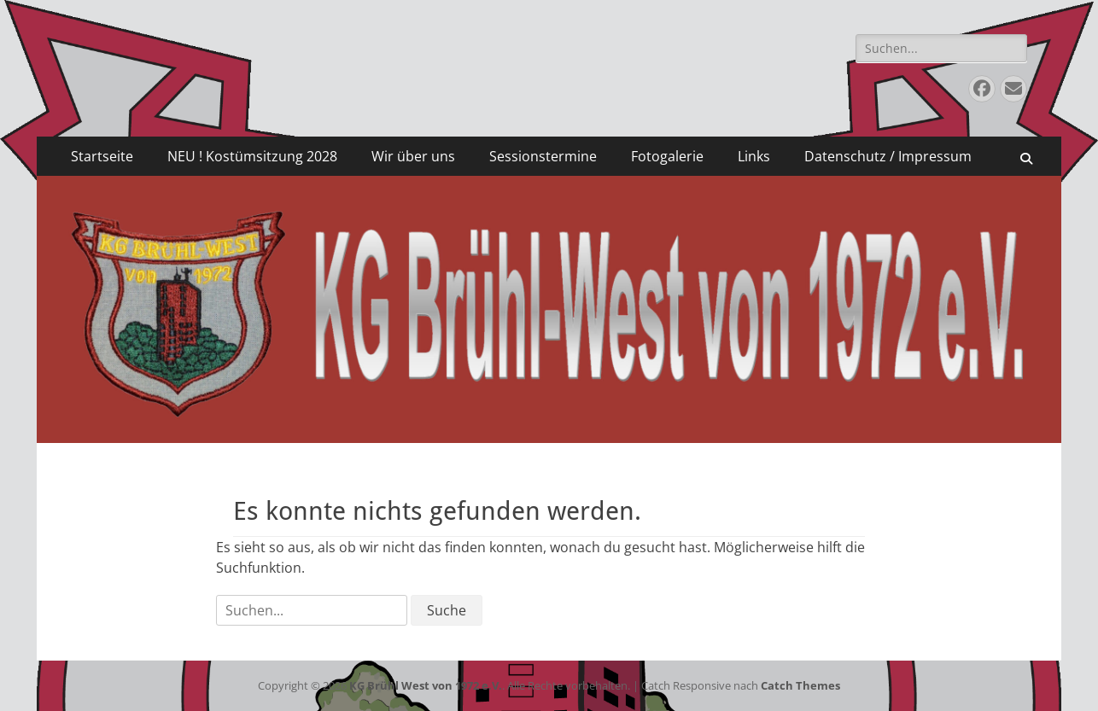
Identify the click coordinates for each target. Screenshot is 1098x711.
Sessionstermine (543, 156)
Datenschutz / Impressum (888, 156)
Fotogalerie (667, 156)
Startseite (102, 156)
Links (754, 156)
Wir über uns (413, 156)
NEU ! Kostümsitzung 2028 (252, 156)
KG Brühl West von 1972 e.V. (425, 685)
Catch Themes (800, 685)
